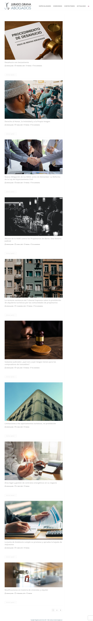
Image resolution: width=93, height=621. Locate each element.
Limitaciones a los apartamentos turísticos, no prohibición (30, 423)
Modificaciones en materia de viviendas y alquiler (26, 590)
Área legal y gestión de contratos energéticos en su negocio (31, 483)
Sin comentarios (38, 65)
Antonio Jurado (9, 65)
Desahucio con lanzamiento (17, 62)
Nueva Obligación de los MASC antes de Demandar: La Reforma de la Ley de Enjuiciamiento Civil (32, 178)
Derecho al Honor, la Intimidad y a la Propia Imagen (27, 121)
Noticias (29, 65)
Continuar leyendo (11, 74)
